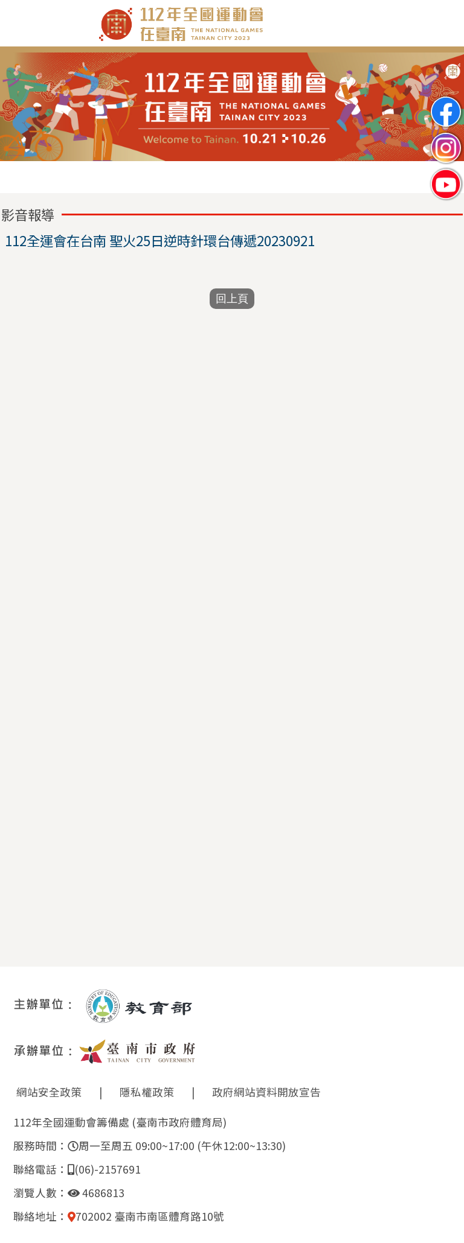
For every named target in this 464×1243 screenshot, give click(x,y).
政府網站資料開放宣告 (266, 1091)
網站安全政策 (49, 1091)
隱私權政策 (147, 1091)
